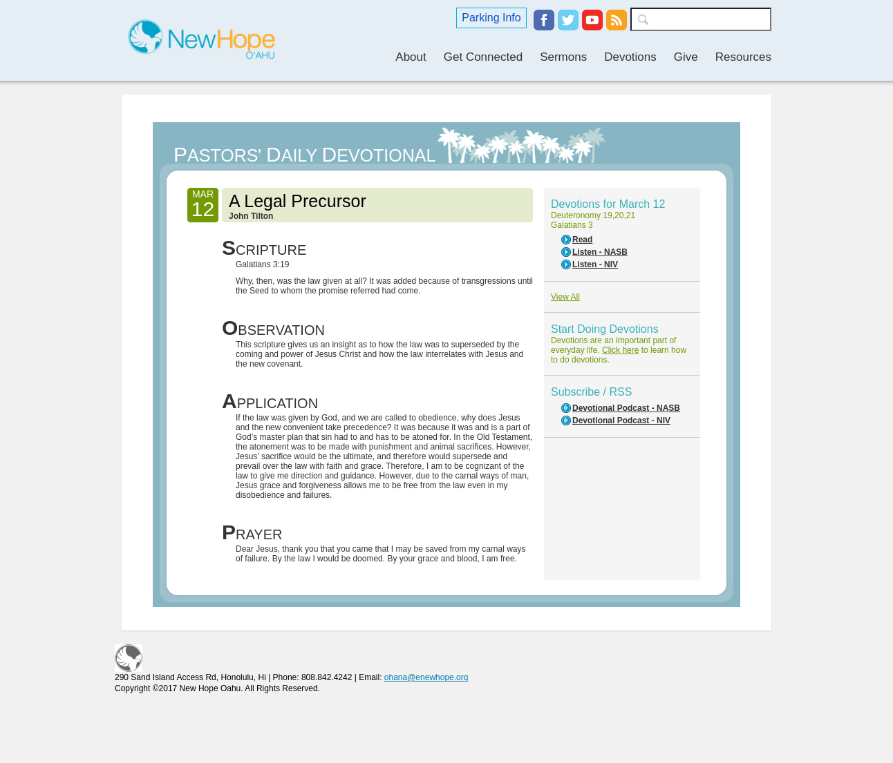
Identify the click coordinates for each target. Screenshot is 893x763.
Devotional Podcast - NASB (626, 408)
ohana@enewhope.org (426, 677)
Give (686, 57)
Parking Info (491, 17)
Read (582, 239)
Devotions (630, 57)
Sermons (563, 57)
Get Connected (483, 57)
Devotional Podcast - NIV (621, 420)
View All (565, 297)
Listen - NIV (595, 264)
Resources (743, 57)
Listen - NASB (600, 252)
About (410, 57)
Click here (620, 350)
